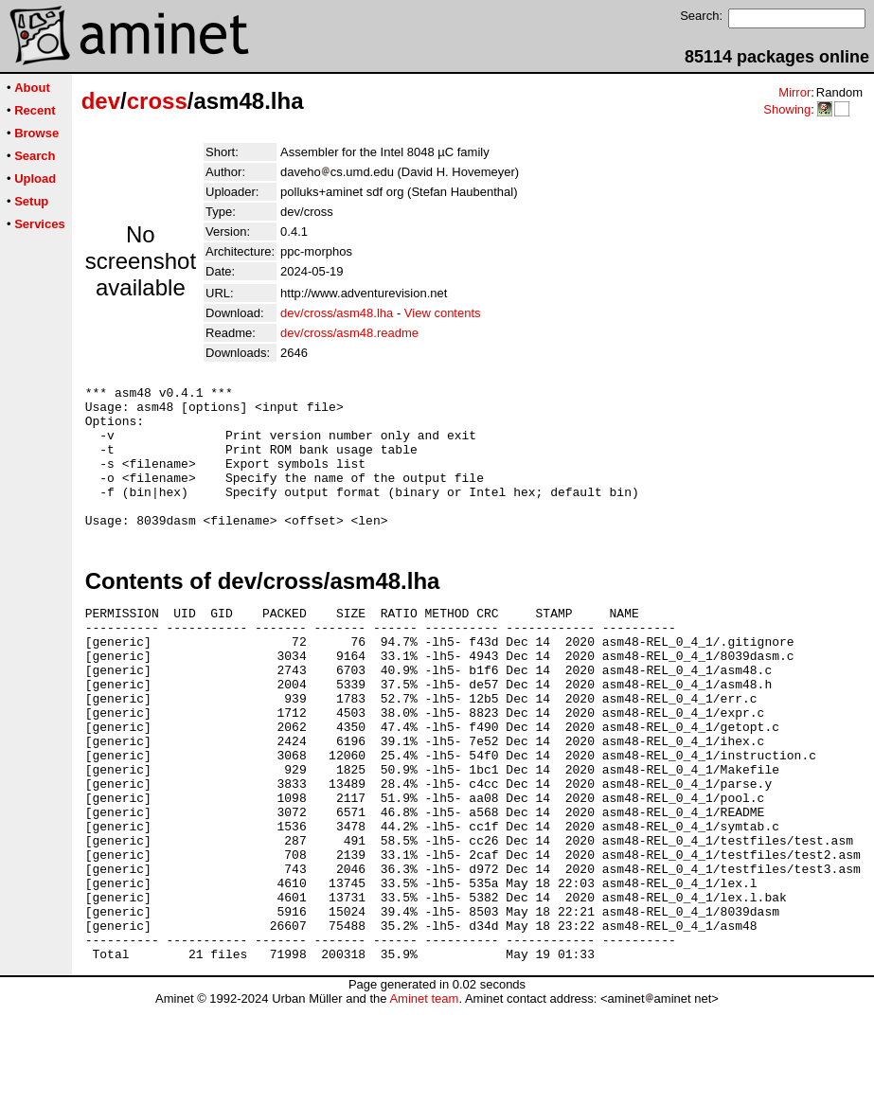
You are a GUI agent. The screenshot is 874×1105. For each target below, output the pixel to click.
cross (157, 101)
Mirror (794, 92)
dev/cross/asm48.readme (349, 333)
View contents (442, 313)
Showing (787, 109)
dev (100, 101)
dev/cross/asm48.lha (336, 313)
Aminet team (423, 1098)
